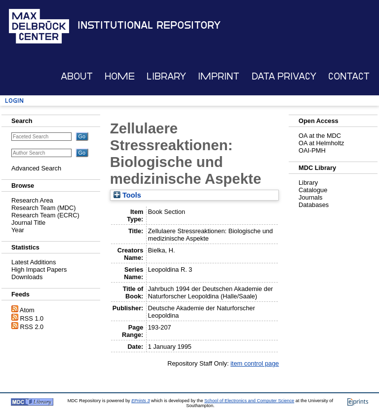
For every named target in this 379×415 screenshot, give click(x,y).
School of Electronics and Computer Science (249, 400)
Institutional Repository (149, 25)
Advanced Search (36, 168)
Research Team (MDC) (43, 207)
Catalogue (313, 190)
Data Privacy (284, 76)
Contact (349, 76)
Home (120, 76)
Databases (314, 204)
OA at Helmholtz (321, 143)
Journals (310, 197)
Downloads (26, 277)
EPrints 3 (140, 400)
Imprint (218, 76)
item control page (254, 363)
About (77, 76)
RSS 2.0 (32, 327)
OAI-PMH (312, 150)
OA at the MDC (320, 135)
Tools (127, 195)
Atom (27, 310)
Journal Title (28, 222)
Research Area (32, 200)
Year (17, 230)
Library (166, 76)
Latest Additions (33, 262)
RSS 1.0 (32, 318)
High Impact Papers (39, 269)
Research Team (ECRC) (45, 215)
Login (14, 100)
